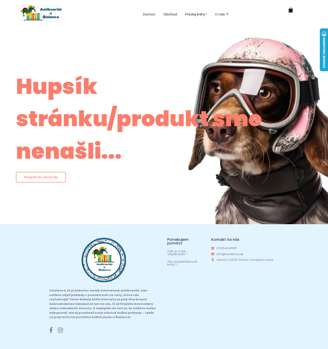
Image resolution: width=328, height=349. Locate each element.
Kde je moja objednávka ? (177, 252)
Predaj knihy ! (196, 14)
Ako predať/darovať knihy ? (182, 263)
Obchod (170, 14)
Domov (149, 14)
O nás (220, 14)
